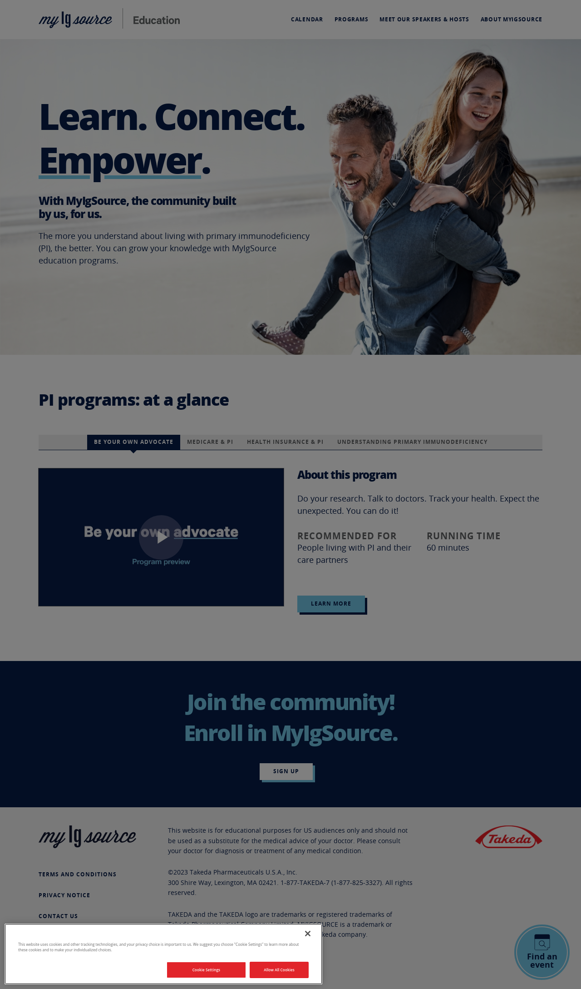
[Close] (308, 934)
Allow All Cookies (279, 969)
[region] (163, 954)
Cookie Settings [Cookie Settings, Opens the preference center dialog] (206, 969)
